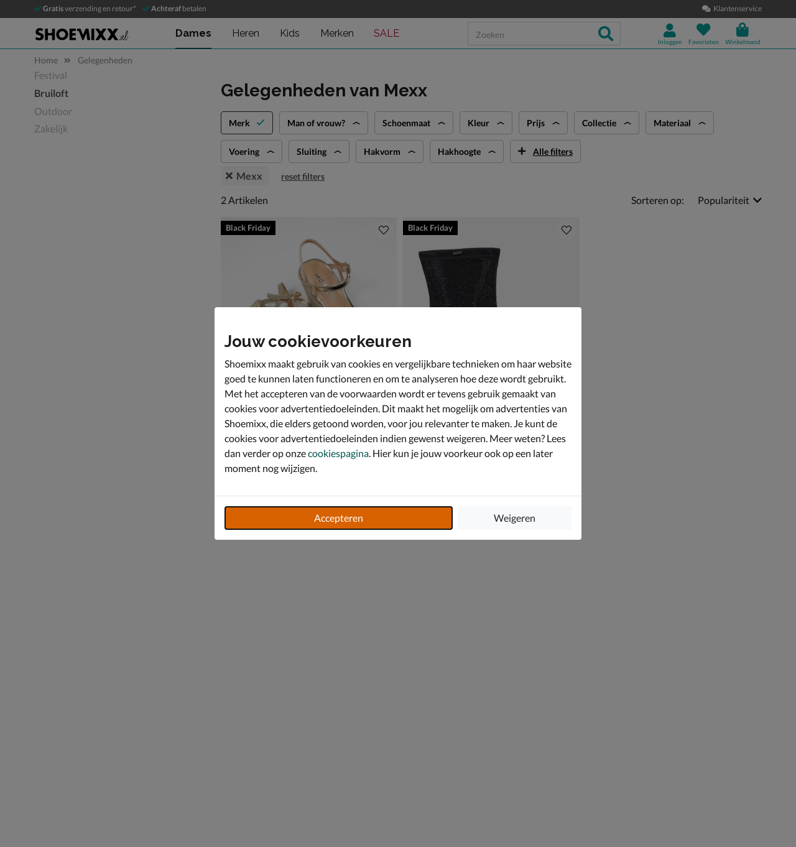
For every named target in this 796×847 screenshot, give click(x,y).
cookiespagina (338, 453)
